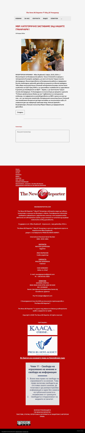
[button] (42, 193)
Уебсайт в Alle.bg (80, 430)
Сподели (20, 112)
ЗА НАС (27, 18)
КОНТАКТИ (36, 18)
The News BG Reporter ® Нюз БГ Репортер (42, 13)
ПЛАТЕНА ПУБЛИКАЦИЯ (22, 181)
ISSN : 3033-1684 (20, 180)
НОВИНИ (18, 18)
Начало (17, 169)
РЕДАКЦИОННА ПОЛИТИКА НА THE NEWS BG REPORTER (31, 185)
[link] (42, 7)
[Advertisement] (42, 153)
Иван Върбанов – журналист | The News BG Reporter (29, 183)
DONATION (54, 18)
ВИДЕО (45, 18)
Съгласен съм (25, 431)
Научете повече (19, 431)
